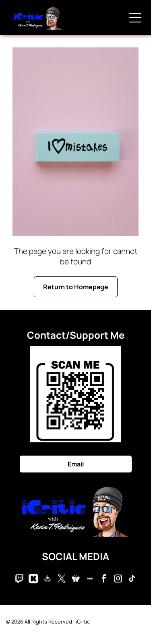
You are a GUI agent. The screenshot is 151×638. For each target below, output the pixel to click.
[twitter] (62, 580)
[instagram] (118, 580)
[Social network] (19, 580)
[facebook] (104, 580)
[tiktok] (132, 580)
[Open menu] (135, 18)
